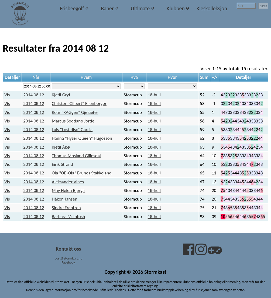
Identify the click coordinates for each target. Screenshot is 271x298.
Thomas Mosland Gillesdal (76, 156)
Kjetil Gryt (61, 95)
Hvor (172, 77)
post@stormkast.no (68, 258)
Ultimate (140, 8)
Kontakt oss (68, 249)
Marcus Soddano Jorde (73, 121)
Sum (204, 77)
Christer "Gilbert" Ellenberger (79, 103)
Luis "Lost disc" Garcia (72, 129)
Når (36, 77)
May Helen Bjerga (68, 190)
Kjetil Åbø (61, 147)
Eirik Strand (62, 164)
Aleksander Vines (68, 182)
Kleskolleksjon (212, 8)
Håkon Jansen (64, 199)
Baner (107, 8)
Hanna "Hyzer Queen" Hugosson (82, 138)
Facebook (68, 262)
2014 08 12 (33, 95)
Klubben (176, 8)
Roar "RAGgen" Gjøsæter (75, 112)
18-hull (154, 95)
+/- (214, 77)
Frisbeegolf (72, 8)
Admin (263, 6)
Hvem (86, 77)
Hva (134, 77)
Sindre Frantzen (66, 208)
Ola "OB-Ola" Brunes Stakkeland (82, 173)
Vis (7, 95)
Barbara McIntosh (68, 216)
